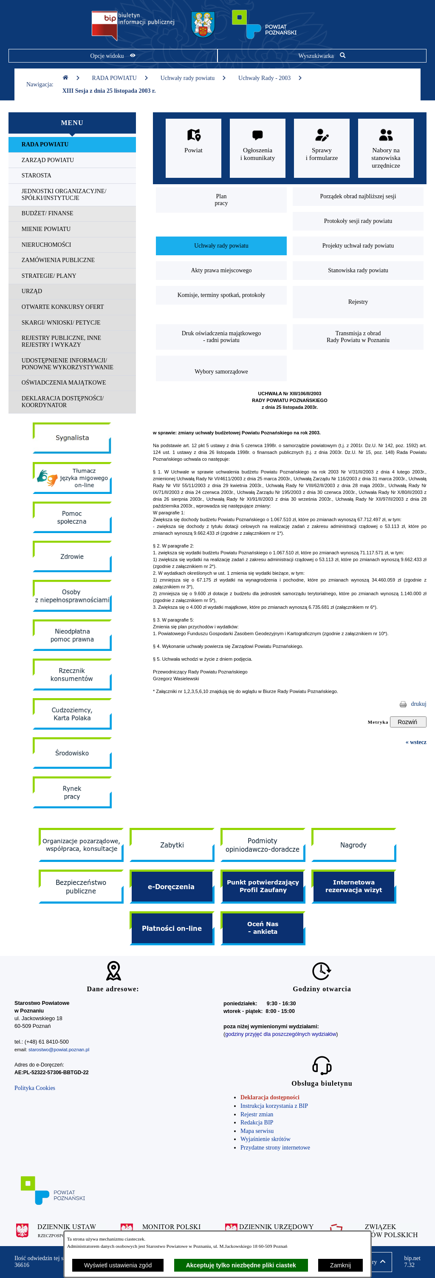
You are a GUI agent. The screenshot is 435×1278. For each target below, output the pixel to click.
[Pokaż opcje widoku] (113, 56)
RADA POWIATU (120, 78)
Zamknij (340, 1265)
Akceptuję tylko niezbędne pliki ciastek (241, 1265)
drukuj (419, 704)
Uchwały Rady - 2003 (270, 78)
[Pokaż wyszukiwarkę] (322, 56)
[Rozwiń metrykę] (408, 721)
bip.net (412, 1262)
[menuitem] (72, 145)
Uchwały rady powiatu (193, 78)
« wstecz (416, 742)
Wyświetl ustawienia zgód (118, 1265)
